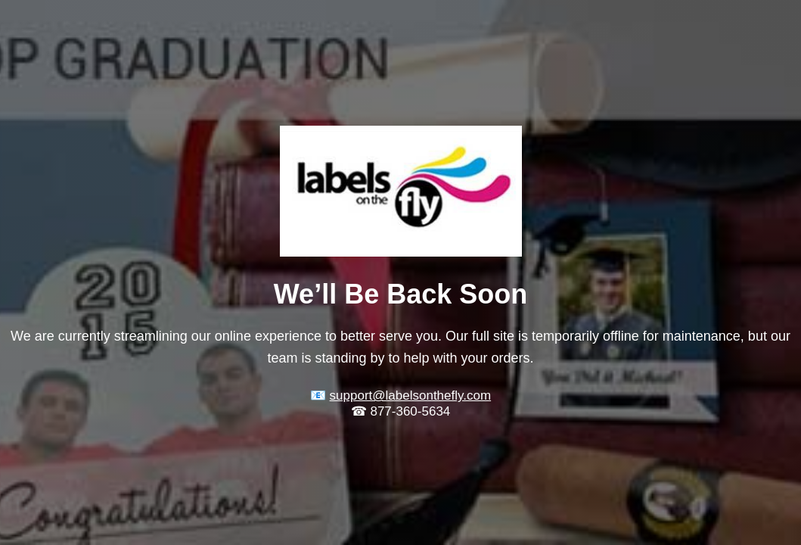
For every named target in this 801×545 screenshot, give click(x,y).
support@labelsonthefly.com (411, 395)
